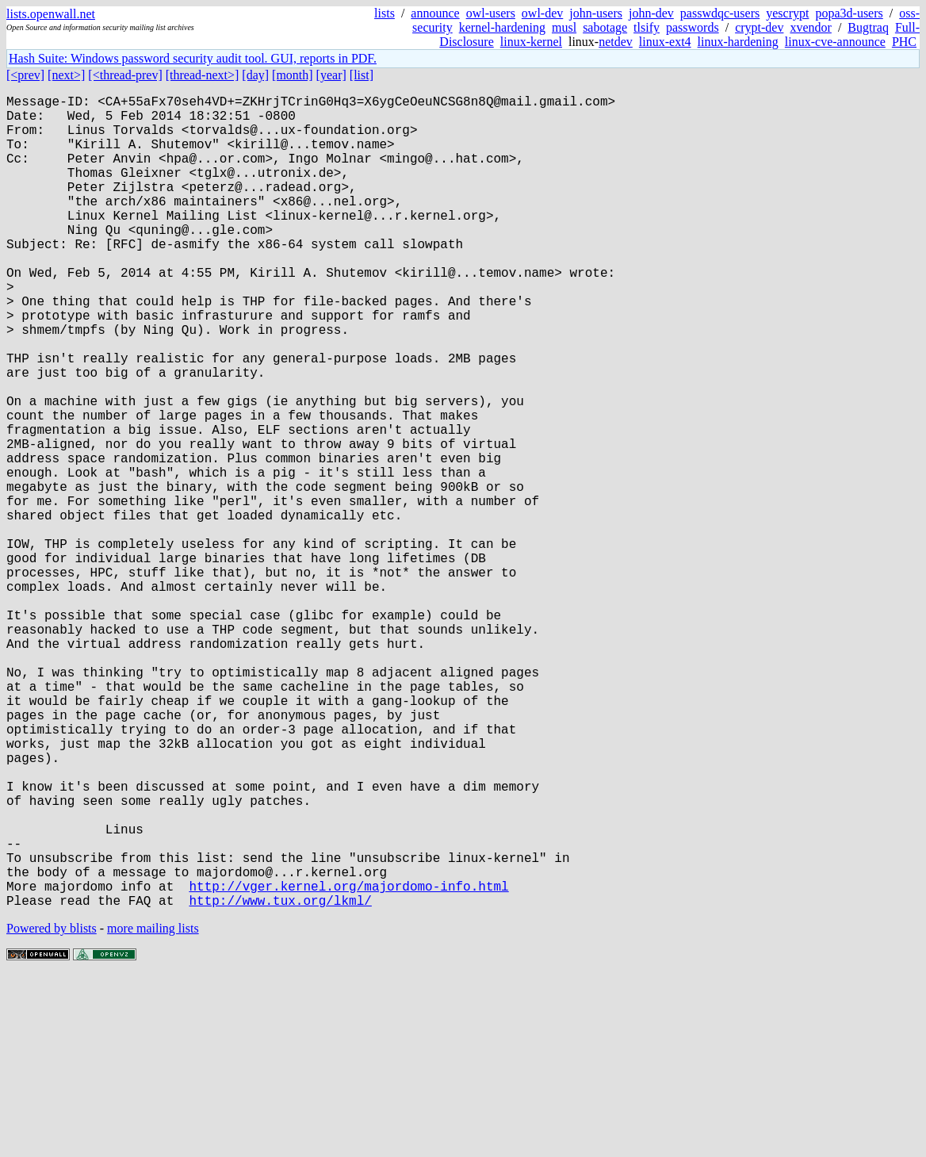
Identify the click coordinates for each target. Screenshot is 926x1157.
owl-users (490, 13)
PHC (904, 41)
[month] (292, 75)
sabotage (605, 27)
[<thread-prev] (125, 75)
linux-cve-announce (835, 41)
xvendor (810, 27)
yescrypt (787, 13)
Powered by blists (51, 1109)
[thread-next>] (202, 75)
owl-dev (542, 13)
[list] (361, 75)
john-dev (651, 13)
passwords (692, 27)
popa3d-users (848, 13)
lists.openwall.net (50, 14)
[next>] (66, 75)
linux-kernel (531, 41)
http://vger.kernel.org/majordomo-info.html (348, 1063)
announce (435, 13)
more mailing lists (153, 1109)
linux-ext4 (665, 41)
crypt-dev (759, 27)
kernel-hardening (502, 27)
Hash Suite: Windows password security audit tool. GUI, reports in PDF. (193, 58)
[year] (331, 75)
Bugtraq (868, 27)
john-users (595, 13)
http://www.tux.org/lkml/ (280, 1081)
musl (564, 27)
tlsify (646, 27)
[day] (255, 75)
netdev (616, 41)
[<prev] (25, 75)
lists (384, 13)
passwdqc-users (720, 13)
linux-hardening (738, 41)
